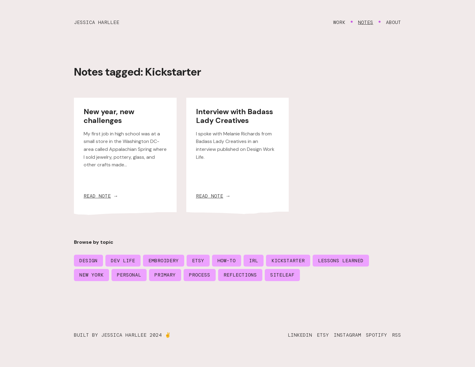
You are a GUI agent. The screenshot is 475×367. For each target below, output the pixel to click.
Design (88, 260)
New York (91, 275)
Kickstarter (288, 260)
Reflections (240, 275)
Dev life (123, 260)
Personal (129, 275)
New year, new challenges (109, 116)
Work (339, 22)
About (393, 22)
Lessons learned (341, 260)
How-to (227, 260)
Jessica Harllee (96, 22)
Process (199, 275)
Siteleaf (282, 275)
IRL (253, 260)
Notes (365, 22)
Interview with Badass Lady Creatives (234, 116)
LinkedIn (300, 335)
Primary (165, 275)
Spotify (376, 335)
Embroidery (163, 260)
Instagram (347, 335)
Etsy (198, 260)
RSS (396, 335)
